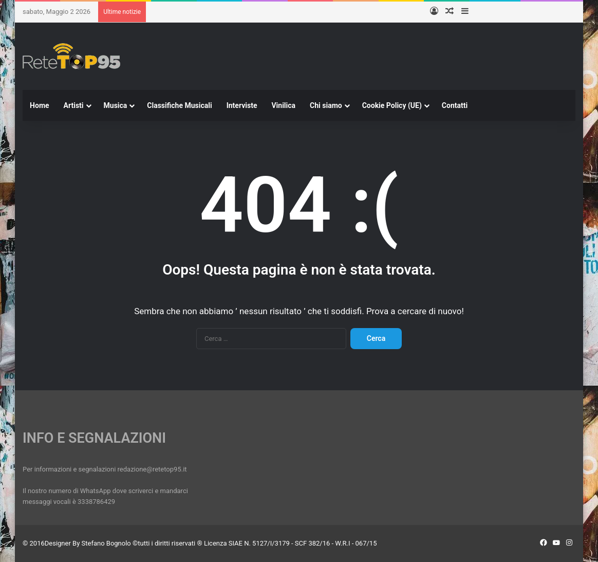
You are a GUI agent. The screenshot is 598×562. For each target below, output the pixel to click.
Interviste (242, 105)
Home (39, 105)
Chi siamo (326, 105)
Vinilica (283, 105)
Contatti (455, 105)
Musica (115, 105)
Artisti (74, 105)
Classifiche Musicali (179, 105)
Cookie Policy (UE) (392, 105)
